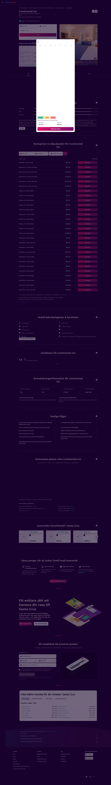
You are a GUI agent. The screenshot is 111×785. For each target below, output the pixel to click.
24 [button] (30, 55)
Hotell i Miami (62, 708)
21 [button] (45, 51)
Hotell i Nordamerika (33, 7)
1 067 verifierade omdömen (32, 21)
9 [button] (65, 44)
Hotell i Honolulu (63, 706)
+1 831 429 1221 (23, 19)
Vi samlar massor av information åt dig (59, 739)
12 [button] (38, 48)
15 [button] (49, 48)
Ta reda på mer (63, 294)
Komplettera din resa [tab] (61, 698)
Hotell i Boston (62, 715)
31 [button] (30, 59)
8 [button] (49, 44)
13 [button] (41, 48)
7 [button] (45, 44)
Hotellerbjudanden (23, 7)
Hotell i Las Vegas (25, 708)
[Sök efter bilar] (3, 13)
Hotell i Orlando (25, 713)
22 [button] (49, 51)
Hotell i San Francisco (64, 713)
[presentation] (65, 87)
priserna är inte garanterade (51, 731)
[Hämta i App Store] (65, 88)
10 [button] (30, 48)
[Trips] (3, 21)
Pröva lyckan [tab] (49, 698)
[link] (58, 581)
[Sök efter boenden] (3, 10)
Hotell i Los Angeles (26, 710)
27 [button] (42, 55)
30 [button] (53, 55)
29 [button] (49, 55)
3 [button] (30, 44)
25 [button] (34, 55)
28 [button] (45, 55)
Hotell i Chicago (25, 715)
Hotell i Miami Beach (63, 710)
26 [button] (38, 55)
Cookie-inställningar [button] (24, 301)
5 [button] (38, 44)
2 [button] (65, 40)
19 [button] (38, 51)
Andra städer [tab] (25, 698)
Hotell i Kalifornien (50, 7)
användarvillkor (45, 677)
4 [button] (34, 44)
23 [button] (53, 51)
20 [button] (42, 51)
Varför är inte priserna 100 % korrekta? (59, 741)
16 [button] (53, 48)
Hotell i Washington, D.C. (65, 717)
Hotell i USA (42, 7)
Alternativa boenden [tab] (37, 698)
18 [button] (34, 51)
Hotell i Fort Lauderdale (27, 717)
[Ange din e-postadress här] (39, 665)
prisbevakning (82, 571)
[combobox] (39, 656)
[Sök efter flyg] (3, 7)
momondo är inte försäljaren (59, 736)
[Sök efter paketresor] (3, 16)
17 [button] (30, 51)
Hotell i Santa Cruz (60, 7)
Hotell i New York (25, 706)
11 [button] (34, 48)
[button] (2, 2)
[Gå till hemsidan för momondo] (11, 2)
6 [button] (80, 40)
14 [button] (45, 48)
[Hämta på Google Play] (56, 88)
